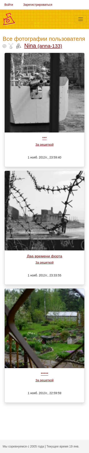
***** (44, 374)
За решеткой (44, 144)
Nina (43, 46)
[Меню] (80, 19)
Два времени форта (44, 256)
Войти (8, 4)
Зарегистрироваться (37, 4)
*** (44, 138)
